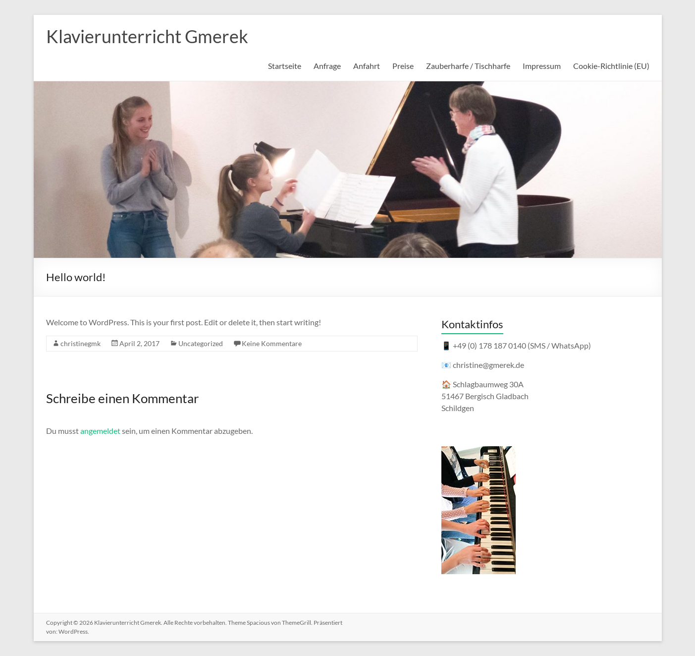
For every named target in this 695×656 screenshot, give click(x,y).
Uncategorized (200, 343)
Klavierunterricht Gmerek (147, 36)
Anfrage (327, 65)
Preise (403, 65)
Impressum (542, 65)
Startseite (284, 65)
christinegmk (80, 343)
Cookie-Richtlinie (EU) (611, 65)
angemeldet (100, 430)
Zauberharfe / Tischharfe (468, 65)
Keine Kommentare (272, 343)
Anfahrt (366, 65)
